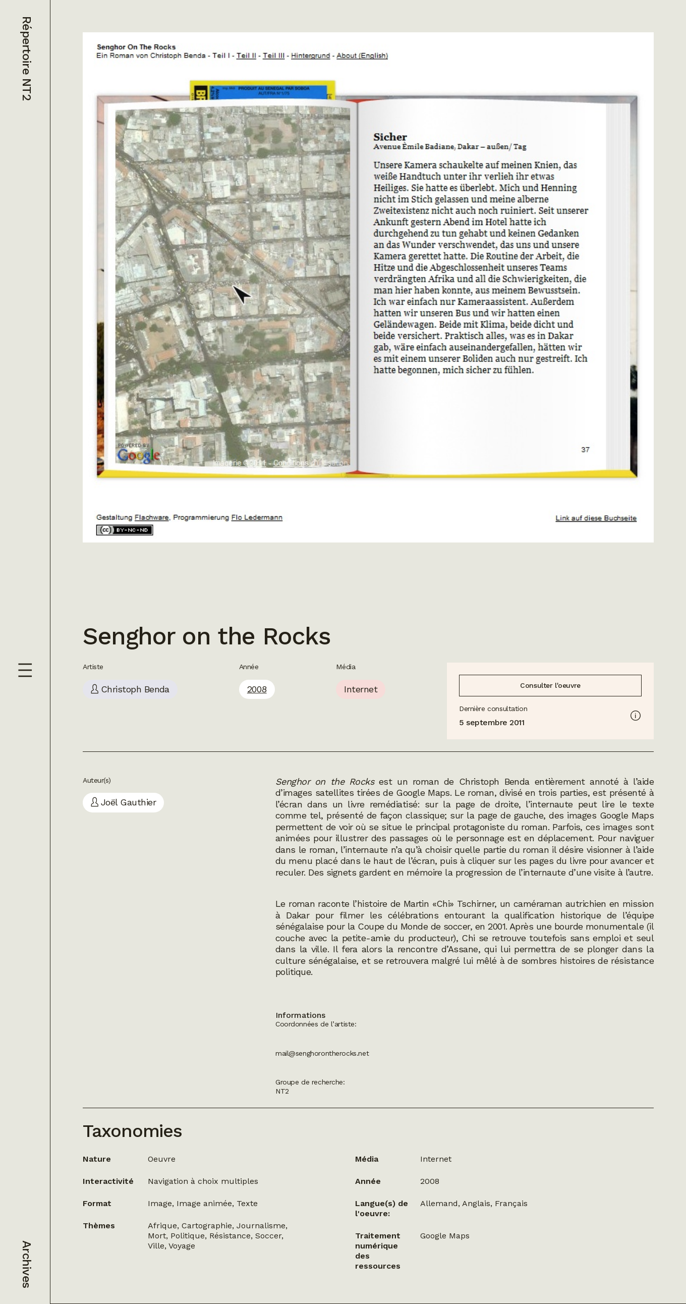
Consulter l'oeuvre (550, 685)
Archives (27, 1264)
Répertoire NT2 (27, 58)
